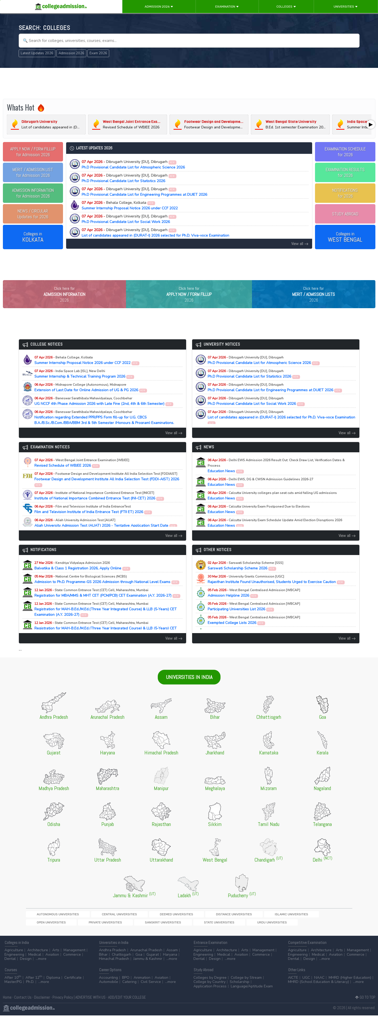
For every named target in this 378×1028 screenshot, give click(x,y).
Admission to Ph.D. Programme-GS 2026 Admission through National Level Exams (107, 590)
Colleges (286, 6)
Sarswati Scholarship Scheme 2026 (245, 576)
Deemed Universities (130, 925)
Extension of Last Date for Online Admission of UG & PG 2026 (90, 398)
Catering (129, 994)
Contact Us (23, 1009)
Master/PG (13, 994)
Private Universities (281, 925)
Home (7, 1009)
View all (299, 243)
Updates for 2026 (32, 214)
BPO (125, 990)
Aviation (52, 967)
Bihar (103, 967)
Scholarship (239, 994)
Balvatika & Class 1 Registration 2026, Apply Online (82, 576)
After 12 (33, 990)
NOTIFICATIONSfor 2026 (345, 193)
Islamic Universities (209, 925)
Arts (55, 962)
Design (26, 971)
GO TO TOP (365, 1009)
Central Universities (91, 925)
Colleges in (32, 237)
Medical (34, 967)
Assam (172, 962)
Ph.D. (30, 994)
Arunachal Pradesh (146, 962)
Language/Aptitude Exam (252, 998)
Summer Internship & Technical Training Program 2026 (84, 385)
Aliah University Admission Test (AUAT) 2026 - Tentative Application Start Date (105, 534)
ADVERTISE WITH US (90, 1009)
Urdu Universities (77, 934)
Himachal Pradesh (114, 971)
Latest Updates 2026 (37, 53)
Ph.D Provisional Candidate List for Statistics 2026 (129, 178)
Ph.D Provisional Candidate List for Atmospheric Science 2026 (133, 164)
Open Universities (244, 925)
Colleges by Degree (210, 990)
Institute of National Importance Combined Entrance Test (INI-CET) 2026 (99, 507)
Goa (138, 967)
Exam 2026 (98, 53)
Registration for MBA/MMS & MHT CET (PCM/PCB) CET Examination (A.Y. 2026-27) (107, 604)
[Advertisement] (189, 83)
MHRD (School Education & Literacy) (318, 994)
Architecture (37, 962)
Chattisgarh (121, 967)
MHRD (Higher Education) (350, 990)
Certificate (73, 990)
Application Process (210, 998)
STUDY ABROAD (345, 214)
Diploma (53, 990)
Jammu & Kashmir (147, 971)
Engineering (14, 967)
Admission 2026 (159, 6)
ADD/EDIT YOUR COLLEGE (127, 1009)
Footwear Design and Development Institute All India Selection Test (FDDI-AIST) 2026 (106, 490)
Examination (227, 6)
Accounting (108, 990)
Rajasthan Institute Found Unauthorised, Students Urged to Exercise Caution (276, 590)
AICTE (293, 990)
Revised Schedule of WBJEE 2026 (81, 474)
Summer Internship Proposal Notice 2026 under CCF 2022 (130, 205)
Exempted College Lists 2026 (254, 631)
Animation (142, 990)
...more (41, 971)
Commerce (72, 967)
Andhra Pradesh (112, 962)
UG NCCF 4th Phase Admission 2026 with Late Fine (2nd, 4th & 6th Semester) (104, 412)
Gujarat (152, 967)
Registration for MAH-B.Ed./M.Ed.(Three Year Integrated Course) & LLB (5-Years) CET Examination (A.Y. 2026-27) (105, 620)
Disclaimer (42, 1009)
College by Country (209, 994)
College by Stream (246, 990)
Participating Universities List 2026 (254, 617)
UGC (306, 990)
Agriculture (13, 962)
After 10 (12, 990)
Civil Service (151, 994)
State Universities (42, 934)
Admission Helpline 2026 (254, 604)
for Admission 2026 (33, 151)
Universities (346, 6)
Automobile (108, 994)
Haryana (170, 967)
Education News (276, 476)
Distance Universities (170, 925)
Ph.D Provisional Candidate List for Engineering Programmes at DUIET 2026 (144, 192)
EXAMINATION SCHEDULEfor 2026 (345, 151)
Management (74, 962)
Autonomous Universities (48, 925)
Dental (10, 971)
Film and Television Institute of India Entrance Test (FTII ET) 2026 (93, 520)
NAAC (319, 990)
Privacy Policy (62, 1009)
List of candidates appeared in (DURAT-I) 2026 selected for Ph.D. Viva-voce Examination (155, 232)
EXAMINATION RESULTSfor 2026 (345, 172)
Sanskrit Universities (319, 925)
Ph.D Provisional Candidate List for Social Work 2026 (129, 219)
